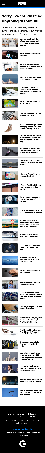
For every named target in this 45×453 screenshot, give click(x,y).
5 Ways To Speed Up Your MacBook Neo (30, 103)
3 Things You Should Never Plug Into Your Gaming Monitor (30, 187)
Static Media (17, 421)
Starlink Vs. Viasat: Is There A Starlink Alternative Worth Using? (31, 163)
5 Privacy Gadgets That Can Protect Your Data (31, 308)
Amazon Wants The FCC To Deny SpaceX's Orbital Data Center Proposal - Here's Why (31, 139)
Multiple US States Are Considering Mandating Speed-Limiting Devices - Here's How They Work (30, 223)
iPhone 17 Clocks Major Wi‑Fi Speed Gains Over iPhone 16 (31, 211)
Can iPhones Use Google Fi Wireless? (30, 54)
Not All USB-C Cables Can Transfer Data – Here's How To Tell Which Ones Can (30, 151)
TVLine (27, 432)
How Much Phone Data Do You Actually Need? (30, 284)
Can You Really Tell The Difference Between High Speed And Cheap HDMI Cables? (29, 42)
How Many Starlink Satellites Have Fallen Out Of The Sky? (31, 380)
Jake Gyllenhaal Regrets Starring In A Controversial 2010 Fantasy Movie (30, 368)
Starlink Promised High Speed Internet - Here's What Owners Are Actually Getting (30, 91)
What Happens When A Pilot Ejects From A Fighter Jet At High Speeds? (31, 392)
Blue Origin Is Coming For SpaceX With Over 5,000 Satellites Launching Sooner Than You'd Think (31, 356)
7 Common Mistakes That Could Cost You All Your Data (30, 248)
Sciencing (36, 432)
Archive (20, 414)
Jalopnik (18, 432)
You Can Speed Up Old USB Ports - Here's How (30, 115)
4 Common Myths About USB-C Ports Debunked (29, 235)
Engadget (8, 432)
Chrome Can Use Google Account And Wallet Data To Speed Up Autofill (31, 66)
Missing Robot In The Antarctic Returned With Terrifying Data (29, 260)
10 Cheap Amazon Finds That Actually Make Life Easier (29, 344)
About (11, 414)
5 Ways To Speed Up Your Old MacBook (30, 272)
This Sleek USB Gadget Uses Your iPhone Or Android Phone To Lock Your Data (31, 332)
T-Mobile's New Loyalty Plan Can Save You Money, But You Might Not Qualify (31, 320)
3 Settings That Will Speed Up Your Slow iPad (30, 175)
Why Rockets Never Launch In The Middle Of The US (30, 78)
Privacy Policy (32, 415)
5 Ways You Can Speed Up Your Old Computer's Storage (30, 199)
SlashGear (24, 435)
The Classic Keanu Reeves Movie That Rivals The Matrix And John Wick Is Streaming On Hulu (31, 296)
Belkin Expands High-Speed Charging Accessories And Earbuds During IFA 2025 (31, 127)
